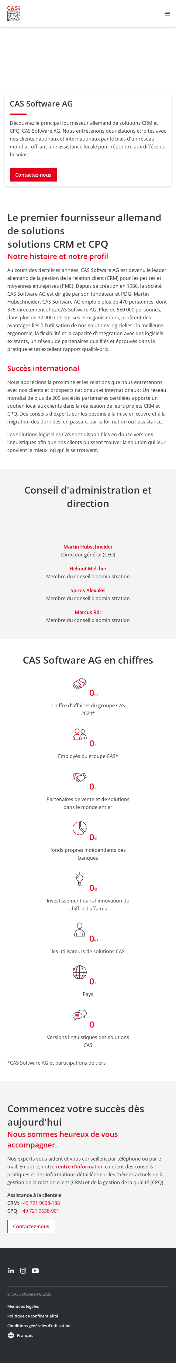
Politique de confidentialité (32, 1316)
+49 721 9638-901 (39, 1211)
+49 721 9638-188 (40, 1203)
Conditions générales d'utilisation (39, 1325)
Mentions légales (23, 1306)
